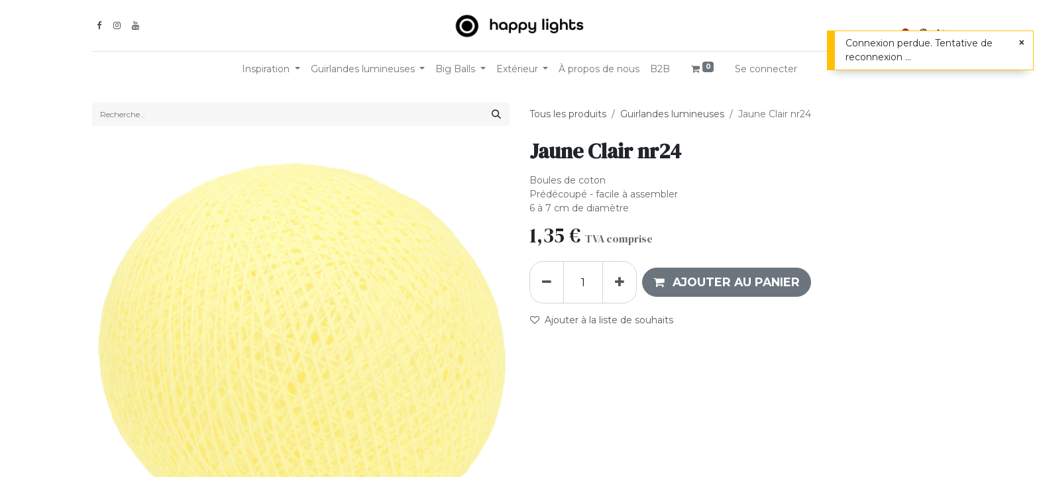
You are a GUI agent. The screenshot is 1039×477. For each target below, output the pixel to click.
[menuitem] (599, 69)
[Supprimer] (546, 282)
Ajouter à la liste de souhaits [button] (601, 320)
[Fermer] (1022, 42)
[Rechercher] (496, 114)
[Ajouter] (619, 282)
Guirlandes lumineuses (672, 114)
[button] (726, 282)
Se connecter (766, 69)
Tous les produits (567, 114)
